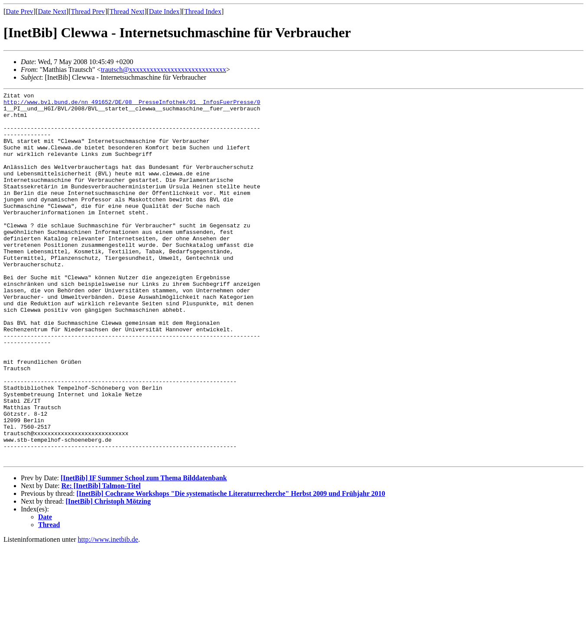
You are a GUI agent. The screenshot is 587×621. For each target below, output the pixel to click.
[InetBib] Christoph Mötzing (108, 575)
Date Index (164, 11)
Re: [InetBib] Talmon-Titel (101, 559)
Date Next (52, 11)
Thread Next (127, 11)
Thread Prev (88, 11)
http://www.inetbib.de (108, 613)
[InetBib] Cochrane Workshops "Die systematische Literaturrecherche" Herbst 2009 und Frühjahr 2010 (230, 567)
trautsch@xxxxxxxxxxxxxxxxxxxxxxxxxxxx (163, 69)
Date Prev (19, 11)
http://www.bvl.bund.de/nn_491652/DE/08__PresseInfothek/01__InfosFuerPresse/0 (131, 104)
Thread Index (202, 11)
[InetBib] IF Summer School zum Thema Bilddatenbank (144, 552)
